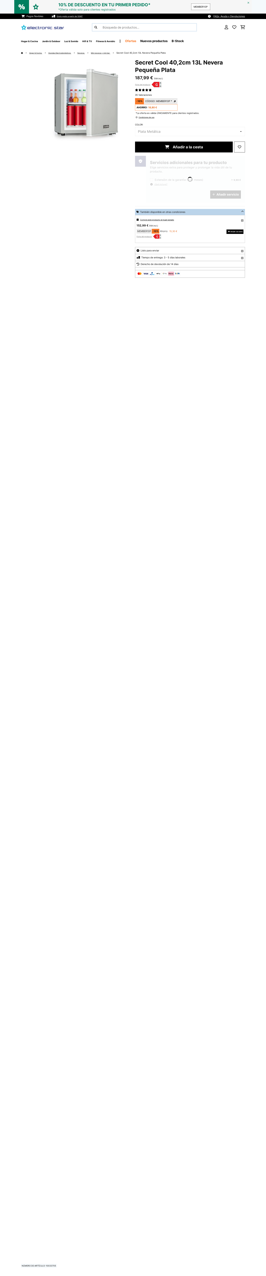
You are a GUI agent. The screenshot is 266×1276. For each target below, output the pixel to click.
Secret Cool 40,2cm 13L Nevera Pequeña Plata (160, 52)
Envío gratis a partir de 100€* (73, 16)
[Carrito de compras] (242, 27)
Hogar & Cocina (38, 52)
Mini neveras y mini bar (117, 52)
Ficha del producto (142, 85)
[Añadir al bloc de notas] (239, 147)
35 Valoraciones (143, 95)
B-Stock (205, 41)
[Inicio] (25, 52)
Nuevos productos (181, 41)
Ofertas (158, 41)
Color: (139, 124)
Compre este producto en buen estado (161, 219)
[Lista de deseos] (234, 27)
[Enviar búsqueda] (95, 27)
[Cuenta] (226, 27)
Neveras (93, 52)
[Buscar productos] (144, 27)
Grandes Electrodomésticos (68, 52)
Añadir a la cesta (184, 147)
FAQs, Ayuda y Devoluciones (229, 16)
